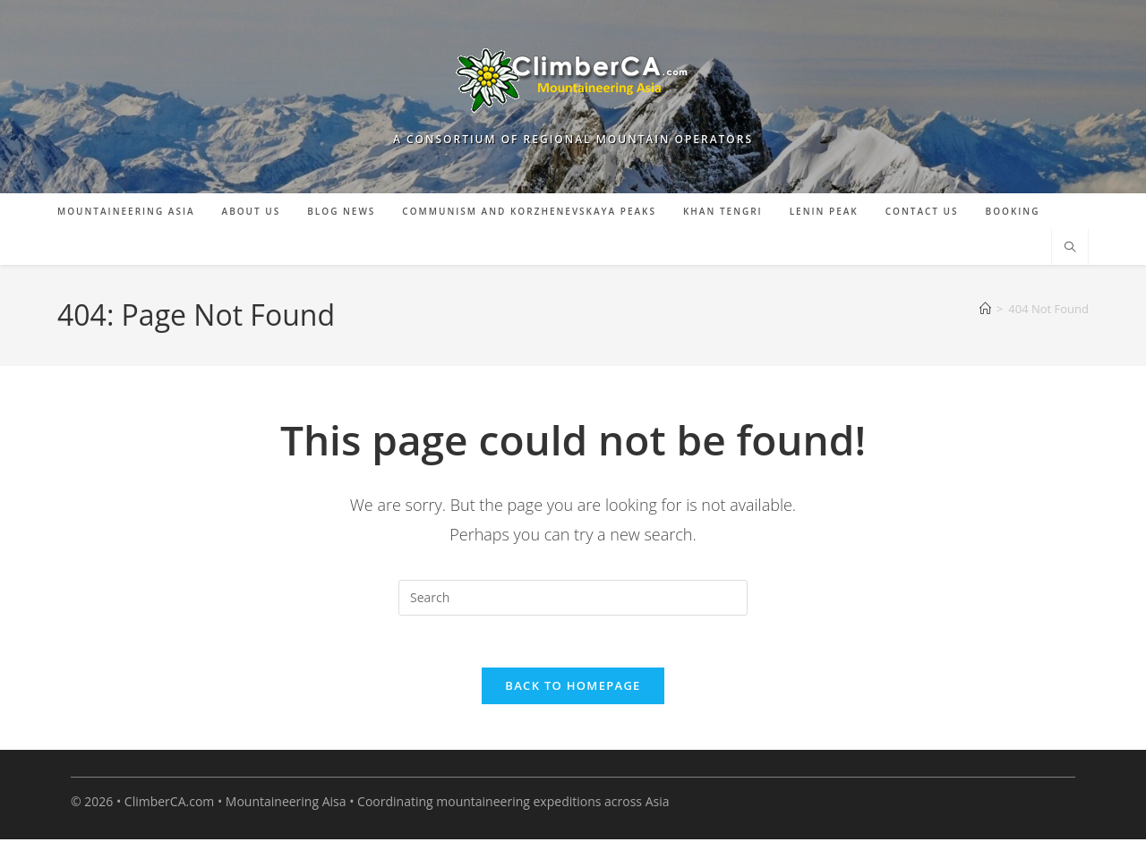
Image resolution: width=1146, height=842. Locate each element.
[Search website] (1069, 248)
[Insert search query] (573, 598)
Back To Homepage (572, 688)
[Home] (985, 309)
